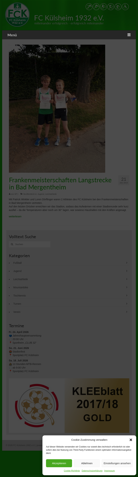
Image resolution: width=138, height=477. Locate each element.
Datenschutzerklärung (92, 471)
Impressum (109, 471)
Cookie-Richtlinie (72, 471)
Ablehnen (86, 463)
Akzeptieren (59, 463)
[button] (131, 440)
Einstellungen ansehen (117, 463)
